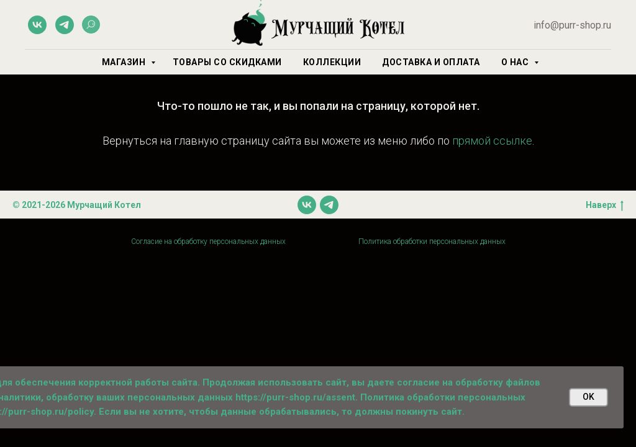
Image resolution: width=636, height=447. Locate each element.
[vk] (37, 25)
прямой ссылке (492, 140)
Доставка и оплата (431, 62)
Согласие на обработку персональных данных (208, 241)
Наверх (605, 205)
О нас (516, 62)
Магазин (125, 62)
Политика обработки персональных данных (432, 241)
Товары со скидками (227, 62)
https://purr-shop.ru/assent (295, 397)
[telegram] (64, 25)
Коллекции (332, 62)
